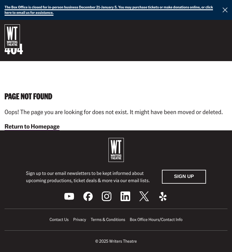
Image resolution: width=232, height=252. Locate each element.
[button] (222, 30)
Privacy (79, 219)
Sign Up (184, 176)
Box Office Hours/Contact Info (156, 219)
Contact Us (59, 219)
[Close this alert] (225, 10)
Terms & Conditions (108, 219)
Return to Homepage (32, 126)
